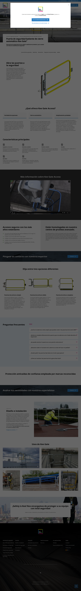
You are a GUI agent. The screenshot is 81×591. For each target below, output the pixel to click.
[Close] (68, 5)
